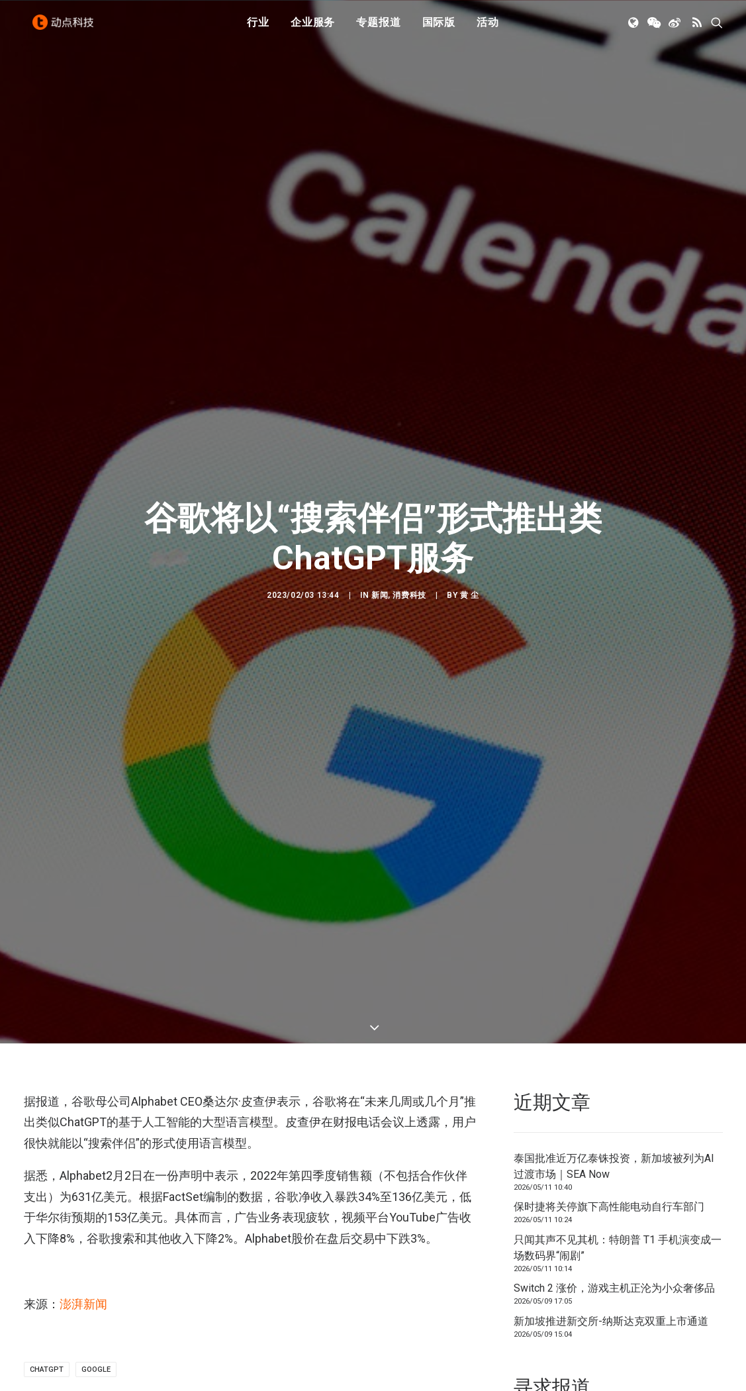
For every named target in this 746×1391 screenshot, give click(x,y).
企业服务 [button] (313, 28)
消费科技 (409, 581)
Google (96, 1341)
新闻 (379, 581)
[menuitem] (258, 28)
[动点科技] (66, 28)
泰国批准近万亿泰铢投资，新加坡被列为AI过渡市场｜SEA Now (614, 1138)
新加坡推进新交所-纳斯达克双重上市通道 (611, 1292)
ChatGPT (47, 1341)
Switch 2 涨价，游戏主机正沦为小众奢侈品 (614, 1260)
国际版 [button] (438, 28)
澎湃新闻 (83, 1276)
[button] (634, 28)
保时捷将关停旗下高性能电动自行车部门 (609, 1179)
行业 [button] (258, 28)
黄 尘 (469, 581)
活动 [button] (488, 28)
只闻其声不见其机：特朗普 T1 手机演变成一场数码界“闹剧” (618, 1219)
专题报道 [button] (378, 28)
